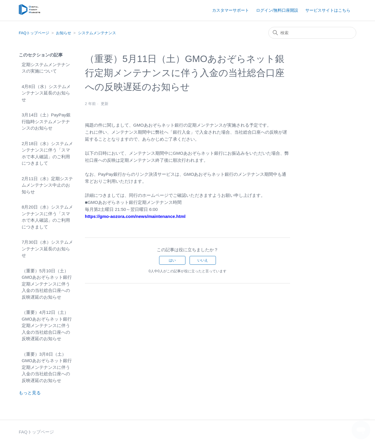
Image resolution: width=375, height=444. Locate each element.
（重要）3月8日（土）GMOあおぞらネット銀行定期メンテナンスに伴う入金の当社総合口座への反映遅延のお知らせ (47, 367)
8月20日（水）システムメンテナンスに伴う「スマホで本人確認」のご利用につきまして (47, 216)
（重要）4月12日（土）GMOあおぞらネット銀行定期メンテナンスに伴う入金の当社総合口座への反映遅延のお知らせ (47, 325)
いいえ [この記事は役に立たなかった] (202, 260)
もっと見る (30, 392)
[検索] (312, 33)
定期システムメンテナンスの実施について (46, 68)
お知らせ (63, 33)
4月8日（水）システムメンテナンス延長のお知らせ (46, 93)
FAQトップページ (34, 33)
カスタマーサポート (230, 10)
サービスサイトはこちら (327, 10)
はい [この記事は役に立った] (172, 260)
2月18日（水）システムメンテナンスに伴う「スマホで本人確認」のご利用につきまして (47, 153)
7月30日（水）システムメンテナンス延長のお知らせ (47, 249)
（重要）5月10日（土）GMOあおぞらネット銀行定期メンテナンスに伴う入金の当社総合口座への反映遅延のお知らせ (47, 284)
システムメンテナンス (97, 33)
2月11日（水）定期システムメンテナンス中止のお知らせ (47, 185)
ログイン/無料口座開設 (277, 10)
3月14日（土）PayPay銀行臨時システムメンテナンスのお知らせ (46, 121)
